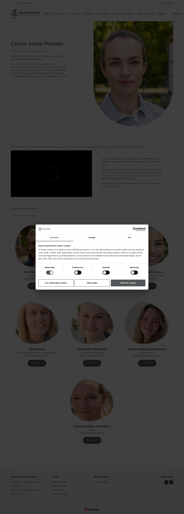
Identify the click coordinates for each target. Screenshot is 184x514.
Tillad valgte (92, 283)
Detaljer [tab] (92, 237)
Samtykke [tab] (54, 237)
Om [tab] (129, 237)
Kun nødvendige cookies (56, 283)
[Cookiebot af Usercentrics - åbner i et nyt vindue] (135, 229)
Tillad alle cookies (128, 283)
